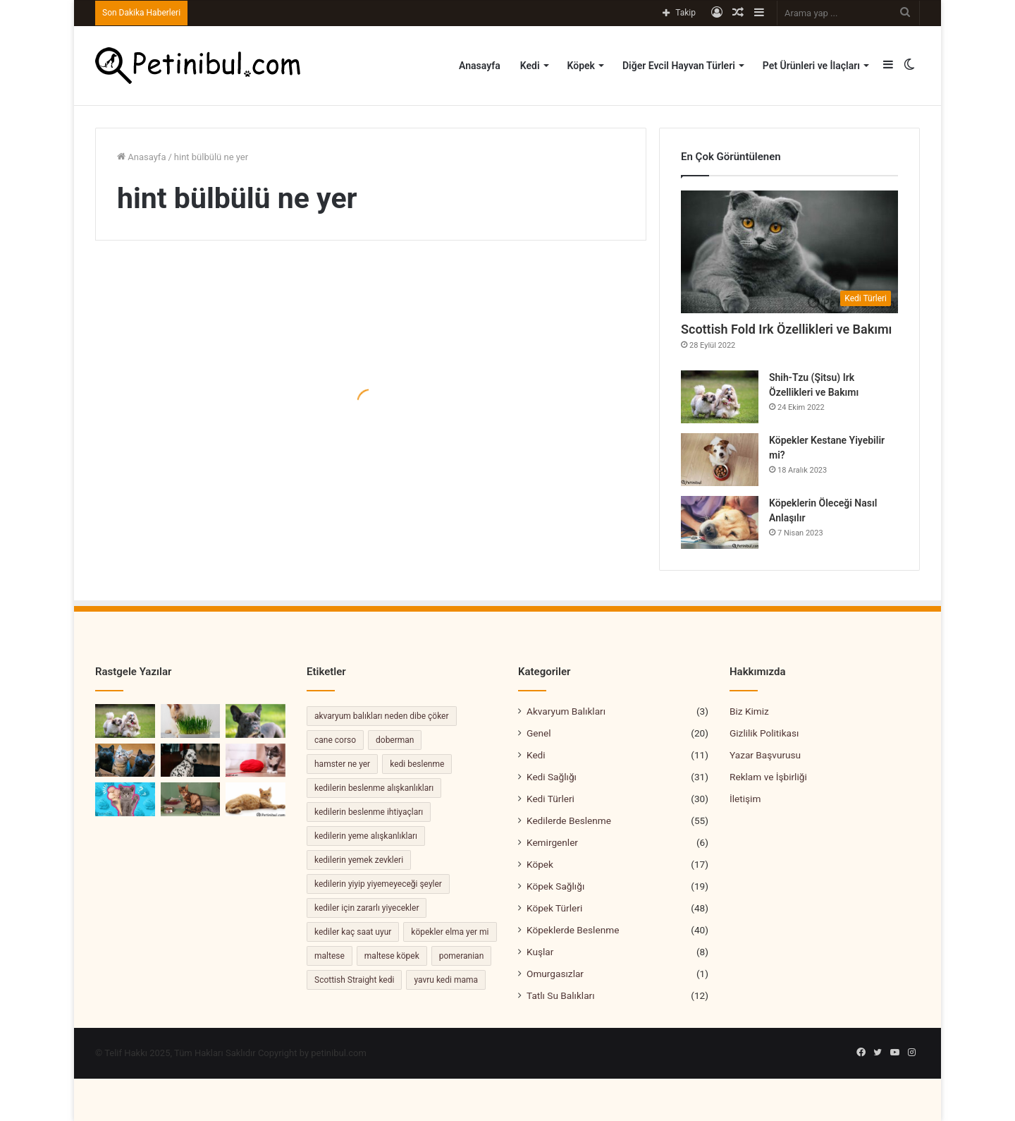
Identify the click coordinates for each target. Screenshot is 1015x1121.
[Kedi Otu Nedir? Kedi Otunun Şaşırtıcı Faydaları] (191, 721)
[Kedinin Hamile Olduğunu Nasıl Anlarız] (255, 799)
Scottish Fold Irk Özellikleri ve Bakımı (786, 329)
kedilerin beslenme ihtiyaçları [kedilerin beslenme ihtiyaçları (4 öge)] (368, 812)
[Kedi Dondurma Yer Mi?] (125, 799)
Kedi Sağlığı (552, 776)
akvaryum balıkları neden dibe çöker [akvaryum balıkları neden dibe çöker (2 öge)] (381, 716)
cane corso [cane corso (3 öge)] (335, 740)
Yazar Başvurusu (765, 755)
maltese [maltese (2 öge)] (329, 956)
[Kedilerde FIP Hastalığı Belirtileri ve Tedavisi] (191, 799)
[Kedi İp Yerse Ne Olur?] (255, 760)
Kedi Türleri (550, 798)
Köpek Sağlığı (555, 886)
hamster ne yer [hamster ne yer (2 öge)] (342, 764)
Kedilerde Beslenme (569, 820)
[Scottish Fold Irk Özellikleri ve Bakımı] (789, 251)
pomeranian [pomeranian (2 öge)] (461, 956)
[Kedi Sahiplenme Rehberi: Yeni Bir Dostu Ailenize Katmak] (125, 760)
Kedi (530, 65)
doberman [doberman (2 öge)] (395, 740)
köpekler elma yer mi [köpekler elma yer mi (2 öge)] (449, 932)
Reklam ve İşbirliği (768, 776)
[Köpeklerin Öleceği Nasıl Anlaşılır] (719, 522)
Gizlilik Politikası (764, 733)
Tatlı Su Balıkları (561, 995)
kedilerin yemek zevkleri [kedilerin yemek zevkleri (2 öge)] (358, 860)
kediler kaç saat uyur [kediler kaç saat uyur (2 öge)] (352, 932)
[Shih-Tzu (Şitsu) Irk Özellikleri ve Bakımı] (719, 396)
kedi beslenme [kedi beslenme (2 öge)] (417, 764)
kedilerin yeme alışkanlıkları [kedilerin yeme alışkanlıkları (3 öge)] (365, 836)
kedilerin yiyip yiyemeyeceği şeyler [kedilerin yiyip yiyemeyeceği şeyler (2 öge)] (378, 884)
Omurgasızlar (555, 973)
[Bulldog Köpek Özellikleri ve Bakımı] (255, 721)
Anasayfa (479, 65)
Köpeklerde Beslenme (573, 929)
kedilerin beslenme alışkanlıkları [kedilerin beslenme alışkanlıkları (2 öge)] (373, 788)
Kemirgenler (552, 842)
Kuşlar (540, 951)
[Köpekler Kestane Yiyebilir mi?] (719, 459)
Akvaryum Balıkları (566, 711)
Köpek (581, 65)
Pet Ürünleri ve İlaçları (811, 65)
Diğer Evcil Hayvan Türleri (678, 65)
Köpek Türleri (554, 908)
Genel (539, 733)
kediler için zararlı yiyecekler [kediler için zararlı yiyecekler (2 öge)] (366, 908)
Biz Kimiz (749, 711)
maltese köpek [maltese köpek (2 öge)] (391, 956)
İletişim (745, 798)
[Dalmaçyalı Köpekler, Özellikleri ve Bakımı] (191, 760)
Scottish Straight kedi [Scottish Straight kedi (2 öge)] (354, 980)
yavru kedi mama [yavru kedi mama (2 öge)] (446, 980)
